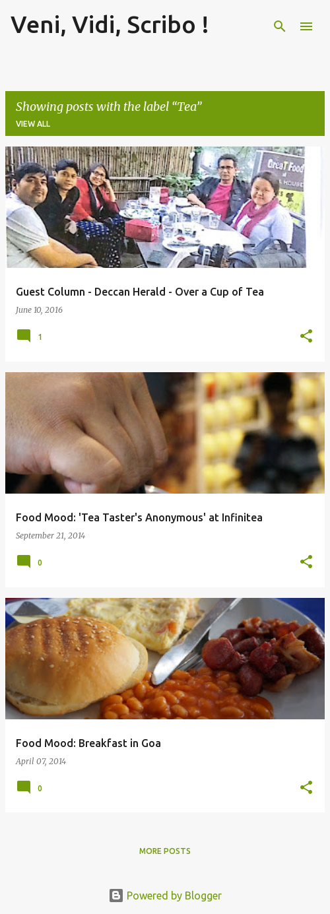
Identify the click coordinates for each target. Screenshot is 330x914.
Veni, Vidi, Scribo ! (110, 24)
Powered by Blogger (165, 895)
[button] (306, 337)
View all (33, 123)
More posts (165, 851)
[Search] (280, 26)
